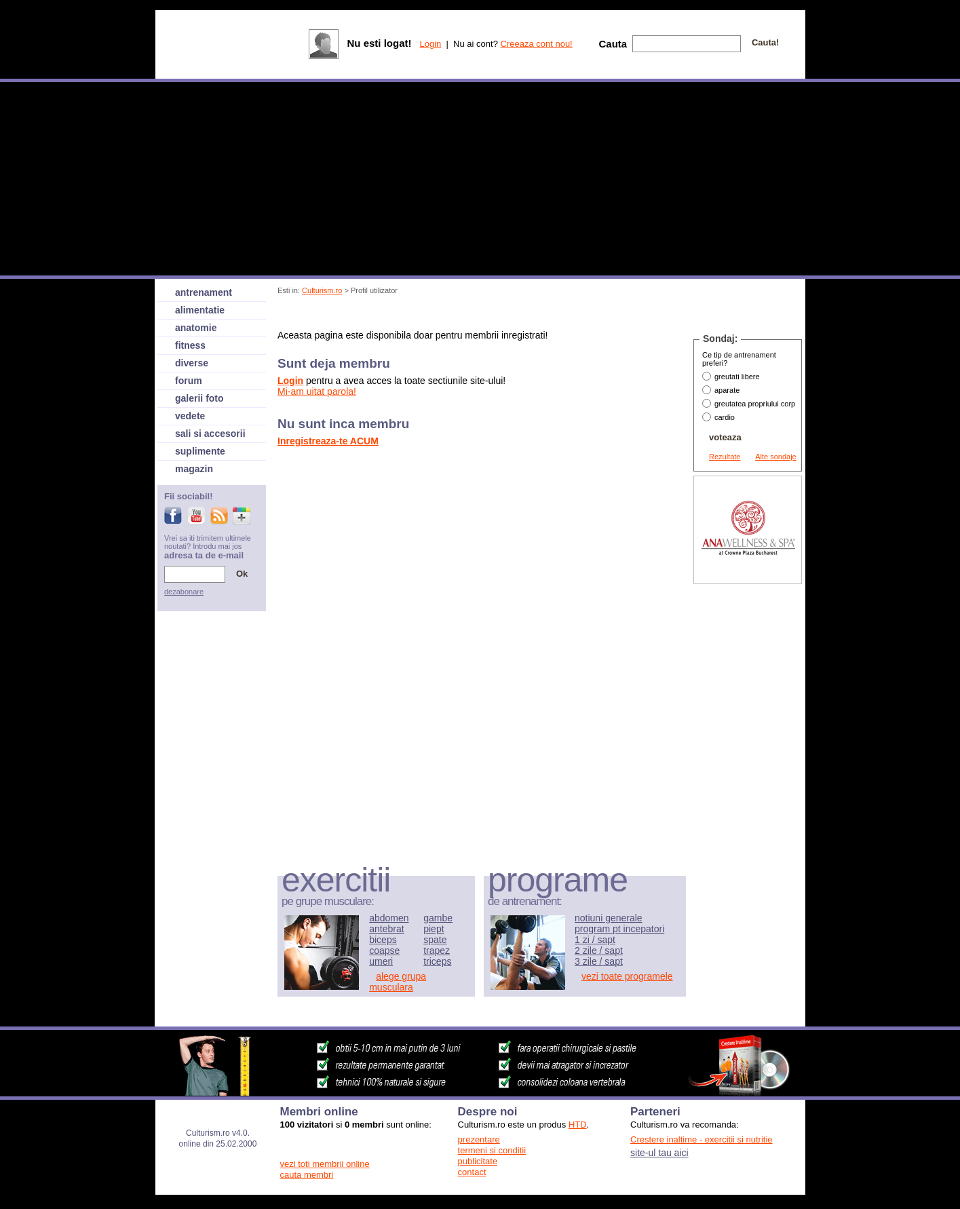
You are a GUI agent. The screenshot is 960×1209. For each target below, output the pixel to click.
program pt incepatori (619, 928)
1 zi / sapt (595, 939)
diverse (191, 363)
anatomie (195, 327)
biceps (382, 939)
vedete (190, 415)
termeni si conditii (492, 1150)
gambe (438, 918)
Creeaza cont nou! (537, 44)
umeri (381, 961)
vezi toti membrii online (325, 1164)
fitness (190, 345)
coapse (384, 950)
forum (188, 380)
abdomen (388, 918)
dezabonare (184, 592)
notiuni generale (608, 918)
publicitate (478, 1161)
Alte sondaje (775, 457)
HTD (578, 1124)
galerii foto (199, 398)
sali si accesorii (210, 433)
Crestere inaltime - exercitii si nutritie (701, 1139)
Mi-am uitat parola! (316, 391)
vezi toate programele (627, 976)
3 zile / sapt (599, 961)
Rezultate (724, 457)
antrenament (203, 292)
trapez (436, 950)
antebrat (386, 928)
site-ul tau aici (659, 1152)
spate (434, 939)
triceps (437, 961)
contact (472, 1172)
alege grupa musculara (397, 982)
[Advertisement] (525, 314)
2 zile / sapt (599, 950)
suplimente (200, 451)
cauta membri (307, 1175)
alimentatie (200, 310)
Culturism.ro (322, 290)
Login (430, 44)
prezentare (479, 1139)
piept (433, 928)
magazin (194, 468)
